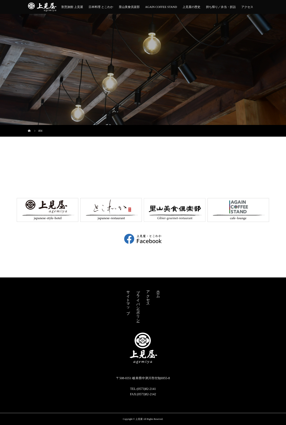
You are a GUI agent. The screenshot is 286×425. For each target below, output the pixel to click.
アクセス (247, 7)
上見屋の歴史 (191, 7)
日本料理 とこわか (101, 7)
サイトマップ (128, 300)
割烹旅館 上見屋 (72, 7)
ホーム (158, 292)
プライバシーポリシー (138, 304)
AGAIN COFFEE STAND (161, 7)
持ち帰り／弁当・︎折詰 (221, 7)
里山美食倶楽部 (129, 7)
